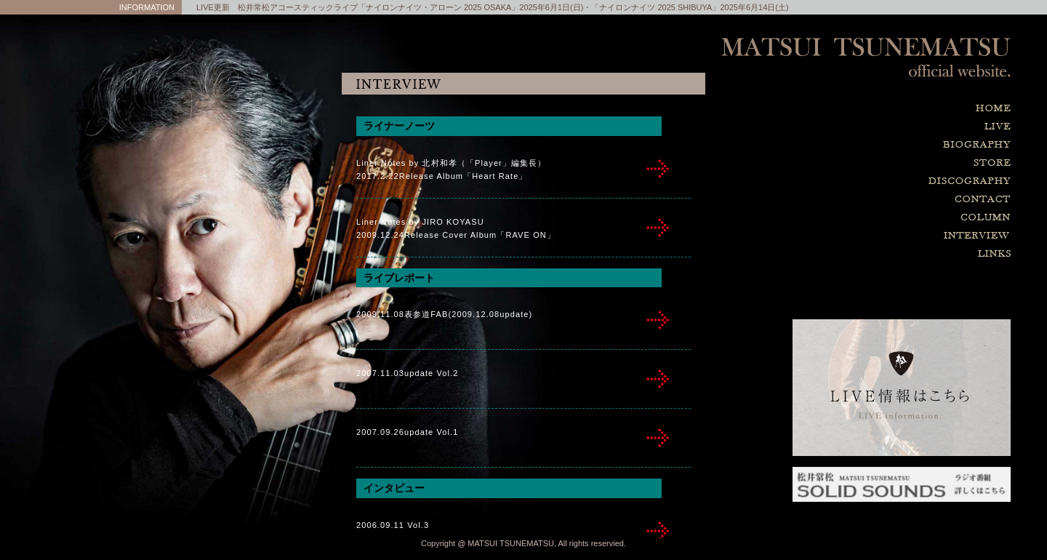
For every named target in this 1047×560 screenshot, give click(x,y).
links (902, 254)
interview (902, 236)
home (902, 109)
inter (658, 169)
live (902, 127)
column (902, 218)
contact (902, 200)
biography (902, 145)
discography (902, 181)
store (902, 163)
